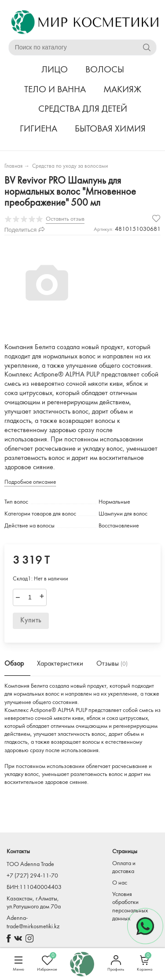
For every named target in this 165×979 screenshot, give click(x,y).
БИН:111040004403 (34, 887)
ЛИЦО (54, 70)
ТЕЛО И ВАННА (55, 89)
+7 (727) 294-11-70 (32, 876)
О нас (119, 883)
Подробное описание (30, 482)
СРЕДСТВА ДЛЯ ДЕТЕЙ (82, 109)
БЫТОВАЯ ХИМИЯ (110, 129)
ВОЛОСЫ (104, 70)
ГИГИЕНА (38, 129)
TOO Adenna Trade (30, 864)
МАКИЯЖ (122, 89)
